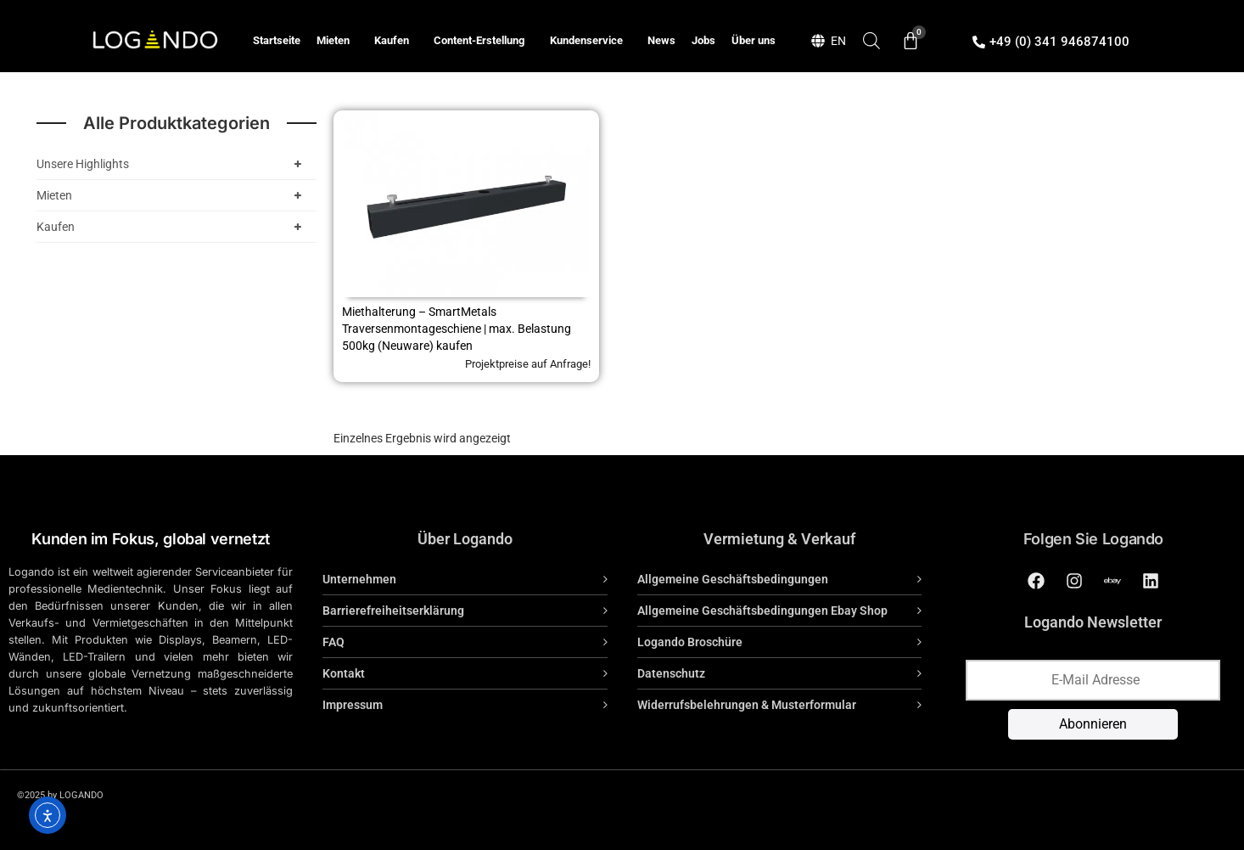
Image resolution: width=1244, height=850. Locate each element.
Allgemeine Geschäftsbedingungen (732, 579)
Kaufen (395, 40)
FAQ (333, 642)
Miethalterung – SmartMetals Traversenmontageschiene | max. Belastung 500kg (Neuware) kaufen (456, 328)
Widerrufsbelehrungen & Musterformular (746, 705)
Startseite (276, 40)
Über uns (753, 40)
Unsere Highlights (172, 164)
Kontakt (343, 673)
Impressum (352, 705)
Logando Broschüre (689, 642)
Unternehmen (359, 579)
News (661, 40)
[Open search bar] (871, 40)
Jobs (703, 40)
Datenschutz (671, 673)
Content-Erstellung (483, 40)
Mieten (337, 40)
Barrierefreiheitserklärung (393, 610)
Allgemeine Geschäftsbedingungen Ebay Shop (762, 610)
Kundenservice (590, 40)
